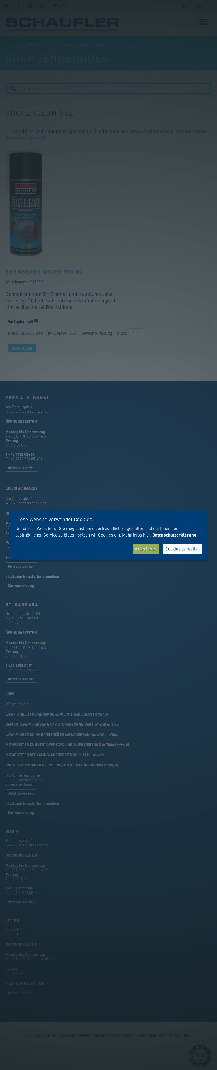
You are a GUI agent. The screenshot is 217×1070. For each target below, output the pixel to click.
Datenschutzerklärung (174, 535)
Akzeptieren (146, 549)
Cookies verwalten (182, 549)
